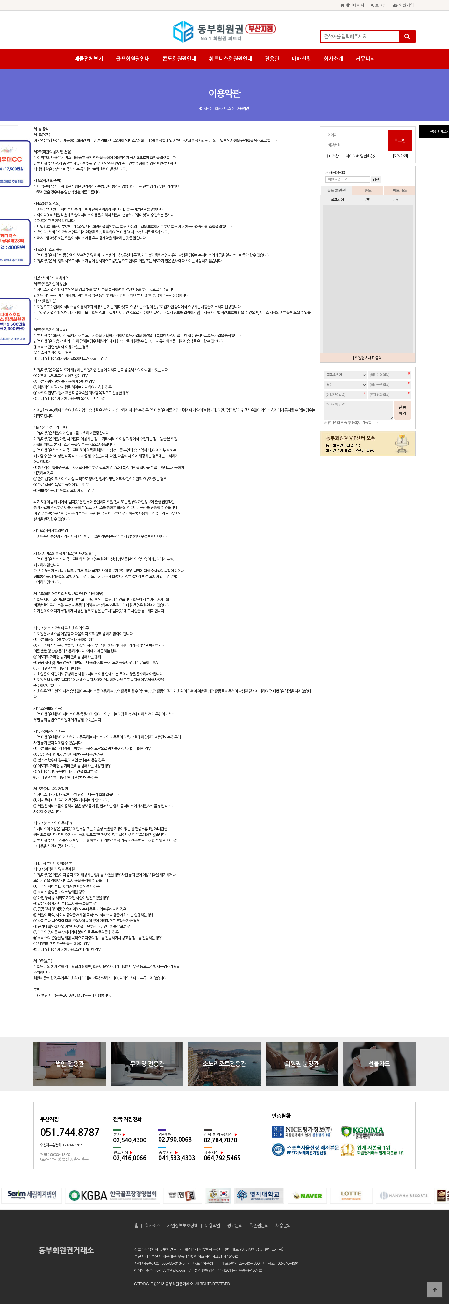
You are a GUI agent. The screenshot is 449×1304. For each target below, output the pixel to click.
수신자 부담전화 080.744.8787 (61, 1145)
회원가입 (403, 5)
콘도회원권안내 (179, 58)
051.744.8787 (69, 1132)
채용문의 (283, 1225)
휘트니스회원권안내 (230, 58)
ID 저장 (333, 156)
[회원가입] (400, 156)
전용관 (272, 58)
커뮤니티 (365, 58)
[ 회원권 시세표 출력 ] (368, 358)
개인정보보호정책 (182, 1225)
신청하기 (402, 410)
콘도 (367, 190)
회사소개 (333, 58)
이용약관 (212, 1225)
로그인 (379, 5)
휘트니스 (399, 190)
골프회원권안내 (133, 58)
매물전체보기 (89, 58)
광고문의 (234, 1225)
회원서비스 (223, 109)
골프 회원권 (336, 190)
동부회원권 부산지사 (224, 32)
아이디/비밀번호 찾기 (361, 156)
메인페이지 (352, 5)
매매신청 (301, 58)
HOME (203, 109)
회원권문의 (258, 1225)
